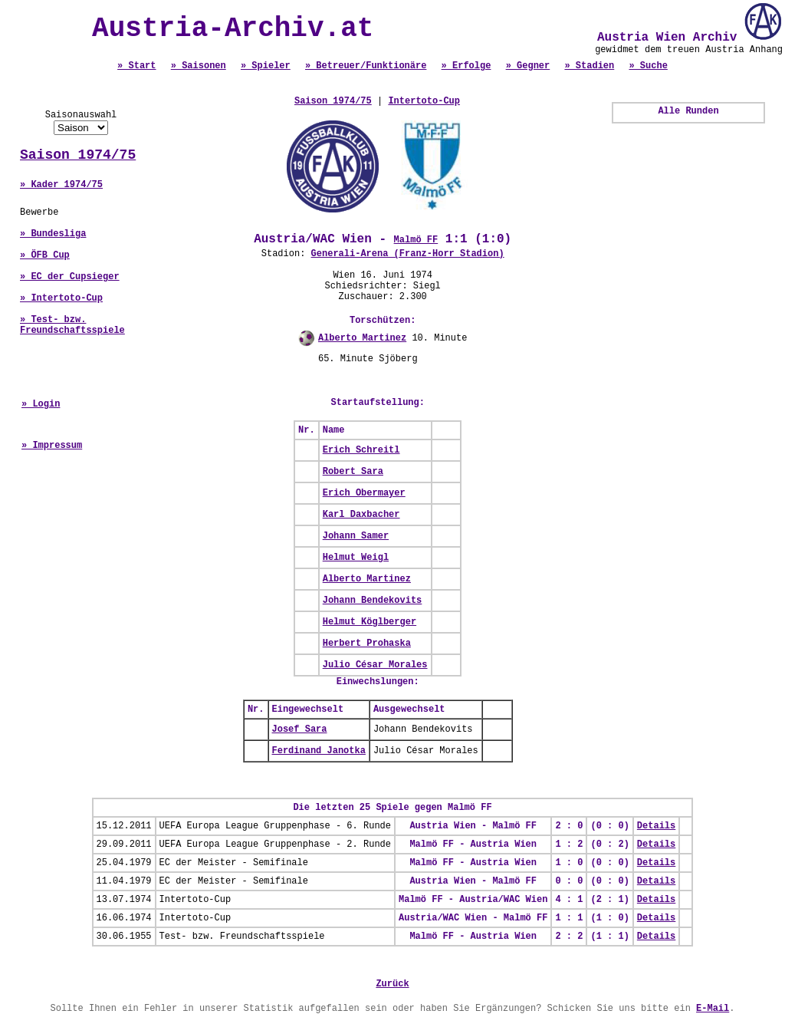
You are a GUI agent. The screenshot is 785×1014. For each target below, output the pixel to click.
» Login (40, 404)
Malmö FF (416, 240)
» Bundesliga (53, 234)
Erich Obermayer (364, 493)
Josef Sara (299, 729)
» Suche (648, 66)
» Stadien (589, 66)
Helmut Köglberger (369, 622)
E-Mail (712, 1008)
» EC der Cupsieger (70, 277)
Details (656, 826)
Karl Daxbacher (361, 514)
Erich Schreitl (361, 450)
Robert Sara (353, 471)
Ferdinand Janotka (319, 751)
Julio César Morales (375, 665)
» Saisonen (198, 66)
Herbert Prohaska (367, 643)
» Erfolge (466, 66)
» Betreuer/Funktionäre (365, 66)
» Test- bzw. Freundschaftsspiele (72, 325)
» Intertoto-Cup (61, 298)
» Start (136, 66)
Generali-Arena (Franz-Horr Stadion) (407, 254)
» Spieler (266, 66)
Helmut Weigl (356, 557)
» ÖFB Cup (45, 255)
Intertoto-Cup (424, 101)
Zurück (392, 984)
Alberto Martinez (362, 338)
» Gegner (528, 66)
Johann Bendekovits (372, 600)
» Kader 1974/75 (61, 184)
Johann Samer (356, 536)
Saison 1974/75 (78, 155)
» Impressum (51, 445)
